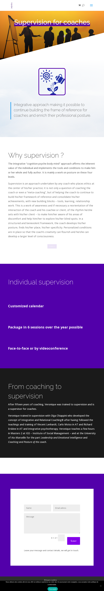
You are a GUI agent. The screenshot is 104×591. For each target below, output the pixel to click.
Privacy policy (50, 580)
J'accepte (53, 589)
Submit (74, 540)
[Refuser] (100, 585)
